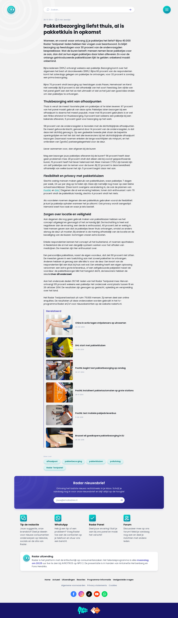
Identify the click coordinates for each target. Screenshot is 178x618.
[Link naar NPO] (95, 610)
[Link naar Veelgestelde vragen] (123, 579)
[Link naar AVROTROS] (83, 610)
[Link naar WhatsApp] (104, 594)
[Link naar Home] (47, 579)
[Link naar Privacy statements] (97, 585)
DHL (57, 190)
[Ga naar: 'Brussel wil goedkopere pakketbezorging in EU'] (90, 438)
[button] (130, 10)
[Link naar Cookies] (113, 585)
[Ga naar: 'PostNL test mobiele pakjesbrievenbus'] (90, 415)
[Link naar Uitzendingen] (68, 579)
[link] (52, 461)
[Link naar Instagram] (81, 594)
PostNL (47, 190)
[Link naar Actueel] (56, 579)
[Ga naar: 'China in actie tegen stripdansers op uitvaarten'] (90, 325)
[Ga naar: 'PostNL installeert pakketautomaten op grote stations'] (90, 392)
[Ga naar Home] (11, 10)
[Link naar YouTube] (97, 594)
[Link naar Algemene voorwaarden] (73, 585)
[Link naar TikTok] (89, 594)
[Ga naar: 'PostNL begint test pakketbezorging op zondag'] (90, 370)
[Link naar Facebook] (73, 594)
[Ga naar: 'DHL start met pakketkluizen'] (90, 347)
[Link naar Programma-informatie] (99, 579)
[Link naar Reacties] (81, 579)
